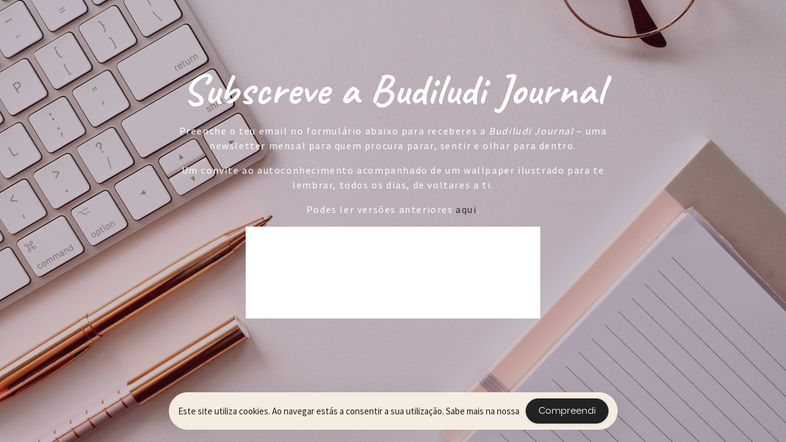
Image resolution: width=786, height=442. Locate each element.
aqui (466, 209)
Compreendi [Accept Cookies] (567, 411)
